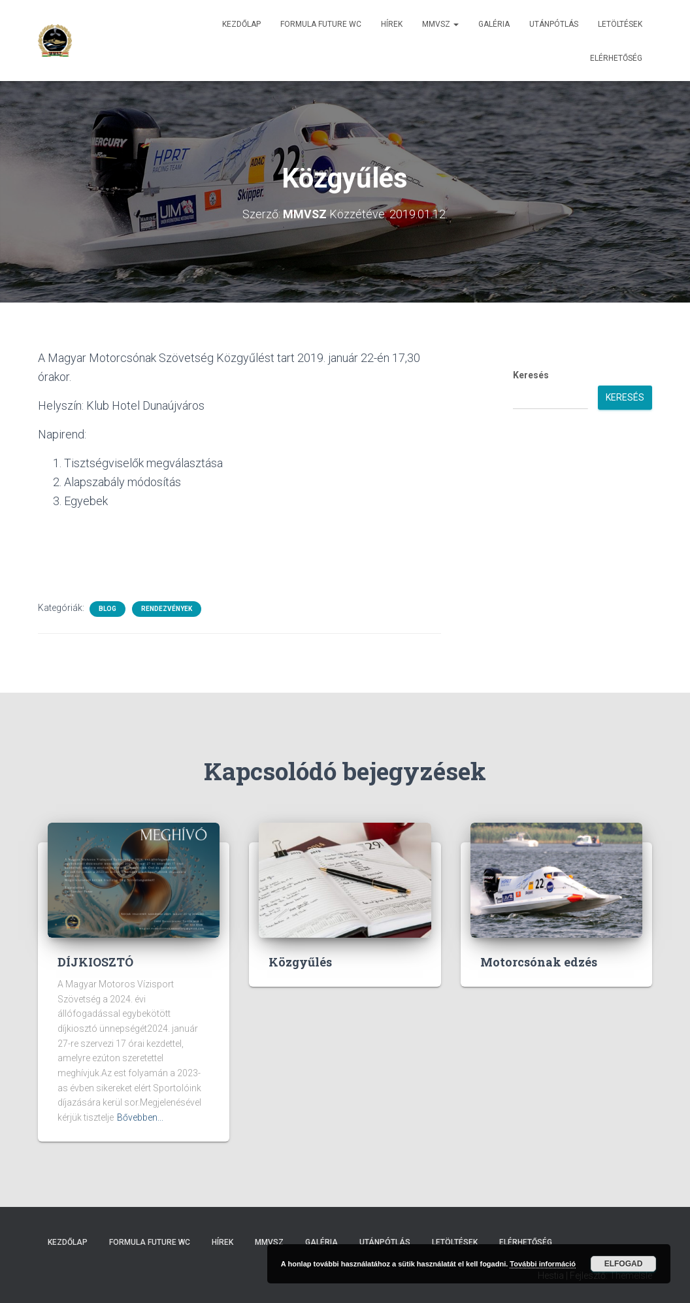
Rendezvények (166, 608)
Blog (107, 608)
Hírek (391, 24)
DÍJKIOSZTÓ (95, 961)
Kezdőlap (241, 24)
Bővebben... (140, 1117)
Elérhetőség (616, 58)
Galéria (494, 24)
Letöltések (620, 24)
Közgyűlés (300, 961)
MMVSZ (440, 24)
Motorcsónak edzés (538, 961)
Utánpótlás (553, 24)
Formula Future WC (320, 24)
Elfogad (623, 1263)
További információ (543, 1264)
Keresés (531, 374)
